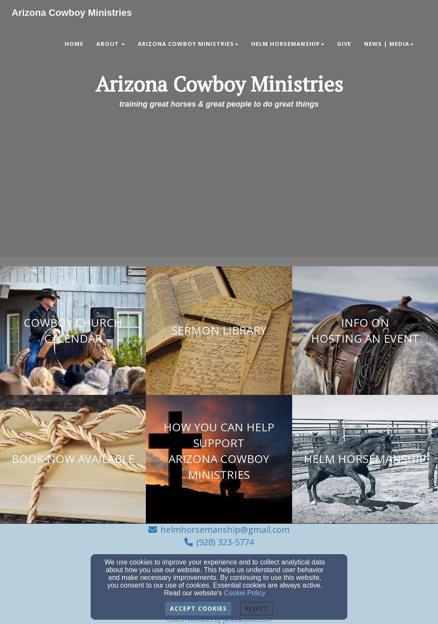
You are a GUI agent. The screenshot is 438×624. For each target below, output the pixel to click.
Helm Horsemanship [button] (287, 44)
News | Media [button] (389, 44)
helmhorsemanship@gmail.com (225, 529)
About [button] (110, 44)
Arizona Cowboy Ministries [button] (188, 44)
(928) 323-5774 (225, 542)
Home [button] (74, 44)
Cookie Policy (245, 593)
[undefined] (73, 330)
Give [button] (344, 44)
